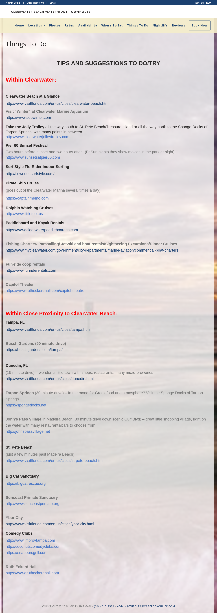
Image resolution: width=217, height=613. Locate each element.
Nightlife (160, 25)
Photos (54, 25)
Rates (69, 25)
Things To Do (137, 25)
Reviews (178, 25)
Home (19, 25)
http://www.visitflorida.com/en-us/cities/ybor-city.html (50, 524)
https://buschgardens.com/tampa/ (34, 350)
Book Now (200, 25)
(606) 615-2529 (203, 2)
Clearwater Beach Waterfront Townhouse (51, 12)
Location (35, 25)
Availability (87, 25)
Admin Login (13, 2)
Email (53, 2)
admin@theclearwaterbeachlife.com (146, 606)
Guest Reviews (35, 2)
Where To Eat (112, 25)
